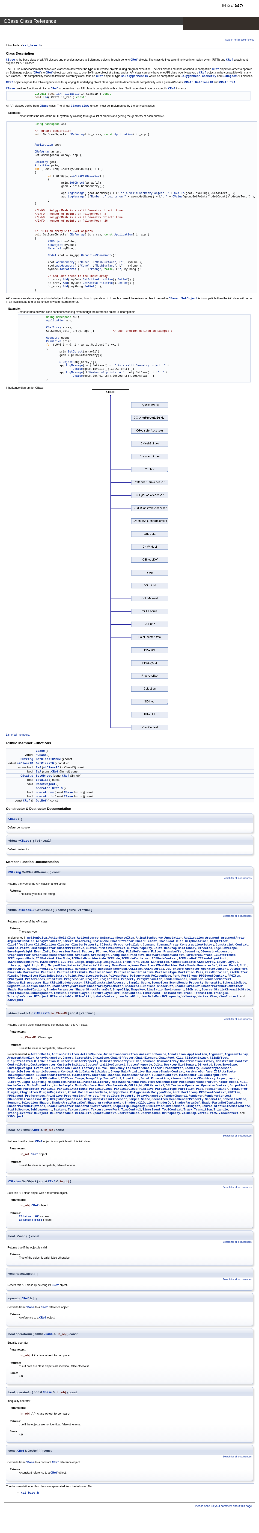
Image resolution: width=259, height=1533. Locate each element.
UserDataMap (151, 998)
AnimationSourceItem (117, 939)
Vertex (203, 998)
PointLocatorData (92, 977)
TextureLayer (78, 994)
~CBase (41, 755)
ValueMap (189, 998)
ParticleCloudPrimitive (134, 973)
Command (149, 946)
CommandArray (168, 946)
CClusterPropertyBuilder (120, 946)
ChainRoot (166, 942)
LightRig (39, 967)
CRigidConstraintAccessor (105, 984)
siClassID (72, 95)
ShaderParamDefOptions (26, 991)
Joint (144, 963)
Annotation (173, 939)
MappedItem (57, 967)
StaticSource (18, 994)
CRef (134, 60)
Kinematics (160, 963)
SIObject (230, 76)
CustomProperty (139, 949)
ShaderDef (165, 987)
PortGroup (189, 977)
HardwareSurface (198, 956)
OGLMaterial (154, 970)
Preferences (35, 980)
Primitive (42, 166)
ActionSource (88, 939)
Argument (212, 939)
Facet (75, 953)
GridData (82, 956)
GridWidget (100, 956)
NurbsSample (64, 970)
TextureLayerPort (105, 994)
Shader (44, 987)
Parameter (31, 973)
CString (27, 759)
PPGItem (234, 977)
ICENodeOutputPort (22, 963)
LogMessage (76, 194)
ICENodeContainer (136, 960)
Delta (158, 949)
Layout (232, 963)
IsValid (42, 780)
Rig (45, 984)
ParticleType (166, 973)
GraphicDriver (19, 956)
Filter (156, 953)
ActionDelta (37, 939)
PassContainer (216, 973)
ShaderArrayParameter (105, 987)
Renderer (196, 980)
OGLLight (135, 970)
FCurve (101, 953)
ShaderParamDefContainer (222, 987)
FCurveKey (116, 953)
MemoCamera (121, 967)
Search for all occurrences (239, 39)
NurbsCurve (16, 970)
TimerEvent (152, 994)
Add (65, 280)
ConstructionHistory (197, 946)
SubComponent (41, 994)
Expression (61, 953)
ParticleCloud (100, 973)
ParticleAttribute (72, 973)
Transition (203, 994)
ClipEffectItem (20, 946)
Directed (205, 949)
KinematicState (183, 963)
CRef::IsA (227, 83)
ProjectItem (109, 980)
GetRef (123, 280)
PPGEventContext (212, 977)
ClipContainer (196, 942)
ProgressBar (74, 980)
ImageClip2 (112, 963)
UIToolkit (83, 998)
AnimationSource (149, 939)
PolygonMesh (190, 76)
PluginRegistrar (52, 977)
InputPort (131, 963)
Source (207, 991)
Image (79, 963)
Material (54, 249)
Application (123, 135)
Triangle (221, 994)
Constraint (225, 946)
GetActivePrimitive (98, 280)
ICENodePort (49, 963)
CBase (10, 60)
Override (14, 973)
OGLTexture (175, 970)
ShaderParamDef (187, 987)
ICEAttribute (225, 956)
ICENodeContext (164, 960)
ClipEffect (219, 942)
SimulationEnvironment (165, 991)
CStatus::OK (29, 1218)
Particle (48, 973)
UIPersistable (61, 998)
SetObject (76, 183)
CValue (179, 194)
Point (72, 977)
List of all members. (18, 735)
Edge (217, 949)
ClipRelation (45, 946)
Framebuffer (173, 953)
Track (187, 994)
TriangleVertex (20, 998)
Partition (186, 973)
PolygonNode (161, 977)
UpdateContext (104, 998)
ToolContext (172, 994)
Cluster (63, 946)
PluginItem (29, 977)
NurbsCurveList (39, 970)
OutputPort (239, 970)
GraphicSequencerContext (53, 956)
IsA (58, 95)
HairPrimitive (133, 956)
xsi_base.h (32, 46)
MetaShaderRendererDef (198, 967)
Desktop (170, 949)
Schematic (213, 984)
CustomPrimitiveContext (105, 949)
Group (115, 956)
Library (13, 967)
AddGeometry (65, 263)
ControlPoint (18, 949)
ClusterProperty (84, 946)
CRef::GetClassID (198, 83)
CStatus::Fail (30, 1222)
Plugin (12, 977)
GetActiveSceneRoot (96, 256)
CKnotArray (206, 963)
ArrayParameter (48, 942)
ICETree (67, 963)
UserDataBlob (128, 998)
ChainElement (146, 942)
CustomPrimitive (70, 949)
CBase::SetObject (183, 299)
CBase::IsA (80, 106)
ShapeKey (138, 991)
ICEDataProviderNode (89, 960)
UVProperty (171, 998)
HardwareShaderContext (165, 956)
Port (176, 977)
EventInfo (42, 953)
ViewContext (228, 998)
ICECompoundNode (20, 960)
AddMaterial (69, 270)
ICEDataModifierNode (53, 960)
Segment (13, 987)
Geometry (209, 76)
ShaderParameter (60, 991)
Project (92, 980)
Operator (192, 970)
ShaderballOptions (140, 987)
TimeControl (131, 994)
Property (128, 980)
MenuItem (147, 967)
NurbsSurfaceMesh (112, 970)
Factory (88, 953)
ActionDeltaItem (61, 939)
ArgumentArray (232, 939)
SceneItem (160, 984)
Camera (68, 942)
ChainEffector (122, 942)
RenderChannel (175, 980)
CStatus (27, 776)
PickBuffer (239, 973)
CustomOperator (43, 949)
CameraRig (83, 942)
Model (52, 256)
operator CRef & (49, 788)
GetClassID (45, 764)
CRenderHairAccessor (24, 984)
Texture (60, 994)
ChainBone (101, 942)
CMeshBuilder (167, 967)
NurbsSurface (86, 970)
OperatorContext (214, 970)
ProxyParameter (149, 980)
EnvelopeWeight (20, 953)
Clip (179, 942)
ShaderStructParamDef (93, 991)
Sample (134, 984)
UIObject (41, 998)
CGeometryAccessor (216, 953)
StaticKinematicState (232, 991)
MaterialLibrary (96, 967)
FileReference (137, 953)
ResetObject (46, 784)
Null (243, 967)
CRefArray (76, 135)
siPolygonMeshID (134, 76)
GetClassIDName (48, 759)
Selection (29, 987)
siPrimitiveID (88, 177)
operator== (45, 793)
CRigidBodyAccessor (66, 984)
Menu (135, 967)
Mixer (223, 967)
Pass (199, 973)
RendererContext (218, 980)
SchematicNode (234, 984)
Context (241, 946)
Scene (145, 984)
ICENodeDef (187, 960)
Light (25, 967)
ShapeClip (121, 991)
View (213, 998)
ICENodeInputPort (212, 960)
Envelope (230, 949)
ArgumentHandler (20, 942)
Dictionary (187, 949)
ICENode (113, 960)
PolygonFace (118, 977)
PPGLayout (15, 980)
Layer (221, 963)
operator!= (45, 797)
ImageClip (94, 963)
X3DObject (55, 242)
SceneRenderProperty (186, 984)
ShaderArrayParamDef (69, 987)
